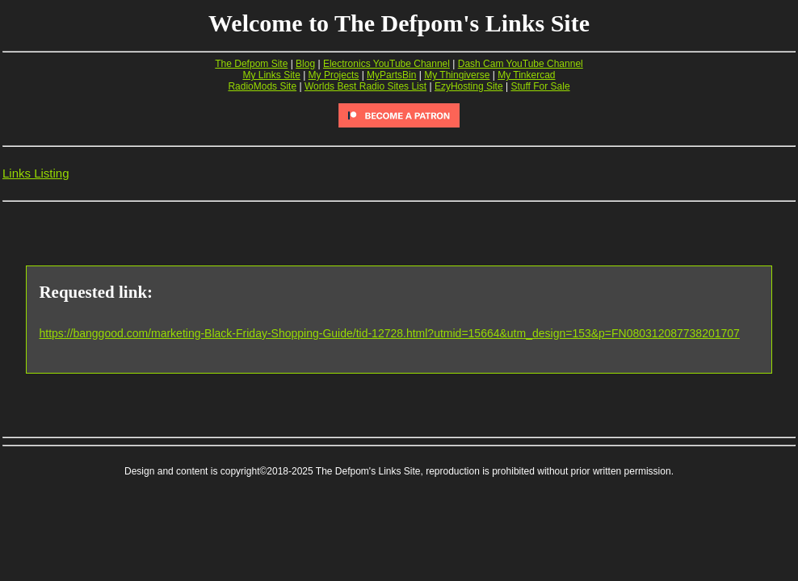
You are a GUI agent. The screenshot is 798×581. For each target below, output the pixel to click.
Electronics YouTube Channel (386, 63)
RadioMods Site (262, 86)
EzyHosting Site (469, 86)
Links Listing (35, 173)
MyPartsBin (391, 75)
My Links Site (271, 75)
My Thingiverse (456, 75)
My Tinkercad (526, 75)
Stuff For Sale (539, 86)
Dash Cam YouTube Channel (520, 63)
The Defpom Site (251, 63)
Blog (305, 63)
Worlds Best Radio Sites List (365, 86)
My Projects (334, 75)
